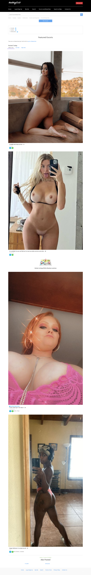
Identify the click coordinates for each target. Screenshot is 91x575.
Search (34, 9)
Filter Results (45, 20)
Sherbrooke (25, 18)
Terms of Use (48, 570)
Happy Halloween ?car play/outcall (17, 548)
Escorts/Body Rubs (45, 18)
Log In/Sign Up (18, 9)
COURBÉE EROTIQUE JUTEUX (16, 144)
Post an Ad (79, 3)
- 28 (45, 251)
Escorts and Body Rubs (45, 9)
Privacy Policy (57, 570)
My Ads (27, 9)
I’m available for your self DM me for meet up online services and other (26, 251)
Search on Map (58, 9)
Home (9, 9)
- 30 (25, 407)
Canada (14, 18)
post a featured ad (32, 41)
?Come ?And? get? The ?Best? (16, 407)
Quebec (19, 18)
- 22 (27, 548)
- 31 (23, 144)
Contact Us (68, 9)
